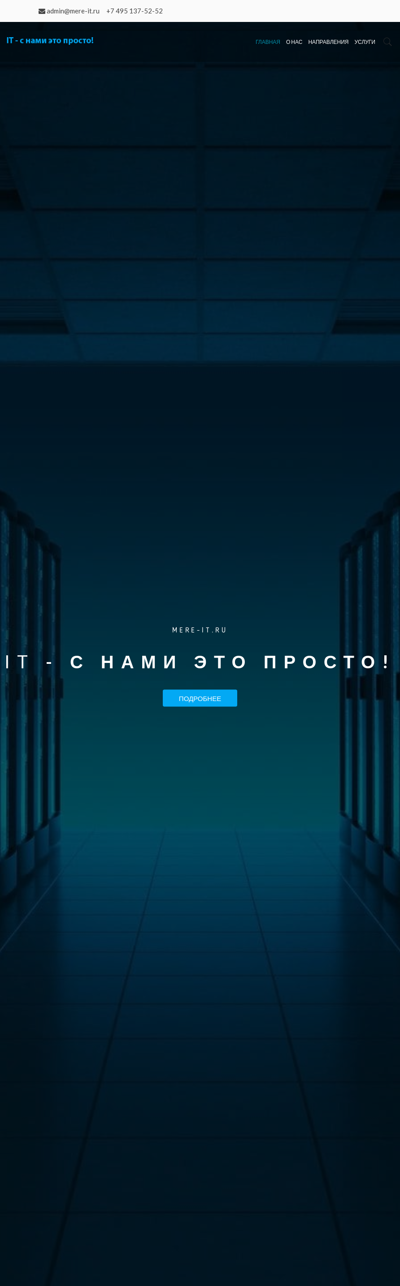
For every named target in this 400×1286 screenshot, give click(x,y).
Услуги (364, 42)
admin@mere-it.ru (73, 11)
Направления (328, 42)
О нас (294, 42)
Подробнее (200, 698)
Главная (268, 42)
